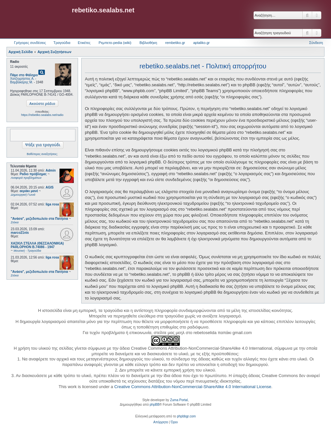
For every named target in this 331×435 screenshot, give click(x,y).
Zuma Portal (179, 400)
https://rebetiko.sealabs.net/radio (42, 115)
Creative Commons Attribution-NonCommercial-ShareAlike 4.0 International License (192, 386)
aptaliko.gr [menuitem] (201, 43)
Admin (51, 170)
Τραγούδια (61, 43)
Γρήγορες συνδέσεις (30, 43)
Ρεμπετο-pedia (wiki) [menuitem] (115, 43)
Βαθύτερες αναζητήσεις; (42, 154)
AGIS (49, 187)
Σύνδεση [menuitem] (316, 43)
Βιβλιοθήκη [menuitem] (148, 43)
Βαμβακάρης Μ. (21, 82)
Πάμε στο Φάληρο (24, 75)
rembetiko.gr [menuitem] (175, 43)
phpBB (154, 404)
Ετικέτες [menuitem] (84, 43)
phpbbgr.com (186, 416)
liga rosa (52, 204)
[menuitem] (160, 422)
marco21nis (20, 232)
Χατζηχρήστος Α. (22, 78)
